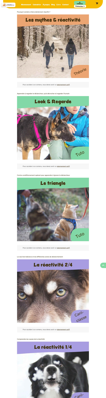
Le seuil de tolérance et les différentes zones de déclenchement (40, 257)
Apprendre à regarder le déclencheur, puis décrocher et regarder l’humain (43, 94)
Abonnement (26, 4)
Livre (59, 4)
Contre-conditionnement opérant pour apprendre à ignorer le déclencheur (43, 175)
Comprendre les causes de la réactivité (31, 339)
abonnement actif (63, 85)
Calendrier (37, 4)
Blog (53, 4)
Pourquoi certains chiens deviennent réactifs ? (33, 12)
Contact (65, 4)
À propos (46, 4)
